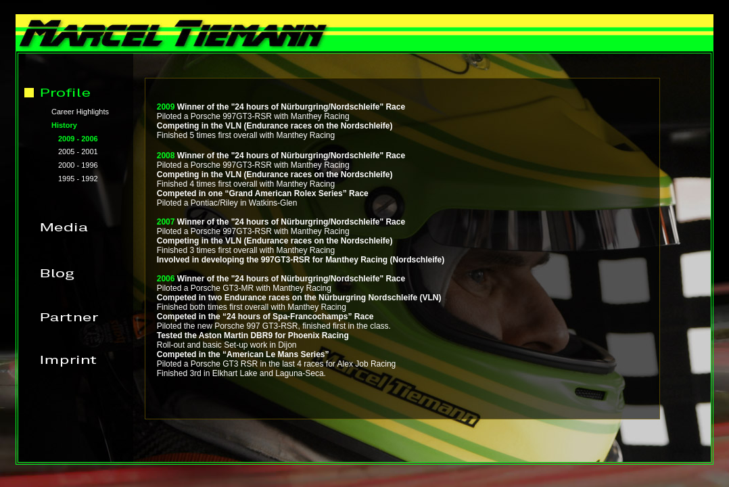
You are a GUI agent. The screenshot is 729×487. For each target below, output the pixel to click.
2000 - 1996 (78, 165)
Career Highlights (80, 112)
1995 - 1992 (78, 179)
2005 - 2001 (78, 151)
